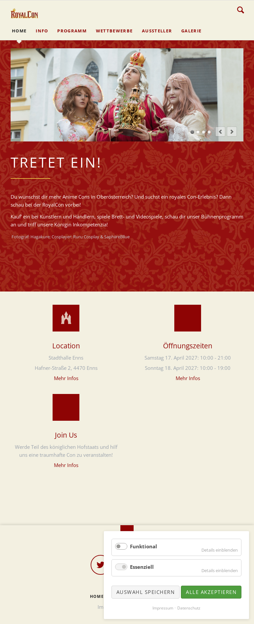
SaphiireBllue (117, 237)
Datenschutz (188, 608)
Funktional (143, 546)
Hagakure (40, 237)
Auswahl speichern (145, 592)
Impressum (162, 608)
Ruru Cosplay (86, 237)
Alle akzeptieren (211, 592)
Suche (240, 10)
